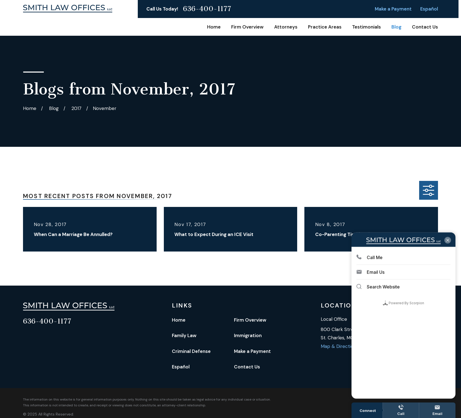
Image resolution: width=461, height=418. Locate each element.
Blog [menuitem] (396, 27)
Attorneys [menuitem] (285, 27)
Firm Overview (250, 320)
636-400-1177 (207, 9)
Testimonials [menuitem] (366, 27)
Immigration (248, 335)
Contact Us (247, 367)
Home (178, 320)
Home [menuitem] (214, 27)
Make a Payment (393, 9)
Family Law (184, 335)
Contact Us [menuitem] (425, 27)
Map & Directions (339, 346)
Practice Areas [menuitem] (325, 27)
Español (429, 9)
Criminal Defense (191, 351)
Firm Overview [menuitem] (247, 27)
